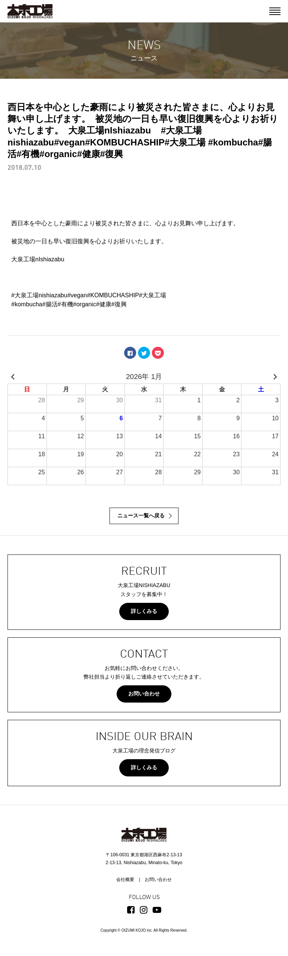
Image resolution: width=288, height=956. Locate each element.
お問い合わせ (144, 694)
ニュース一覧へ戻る (141, 515)
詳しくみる (144, 611)
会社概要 (125, 879)
